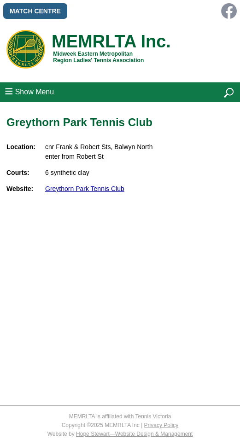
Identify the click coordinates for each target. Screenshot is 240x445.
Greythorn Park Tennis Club (84, 188)
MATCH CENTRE (35, 11)
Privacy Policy (161, 425)
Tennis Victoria (153, 416)
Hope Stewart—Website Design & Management (134, 434)
